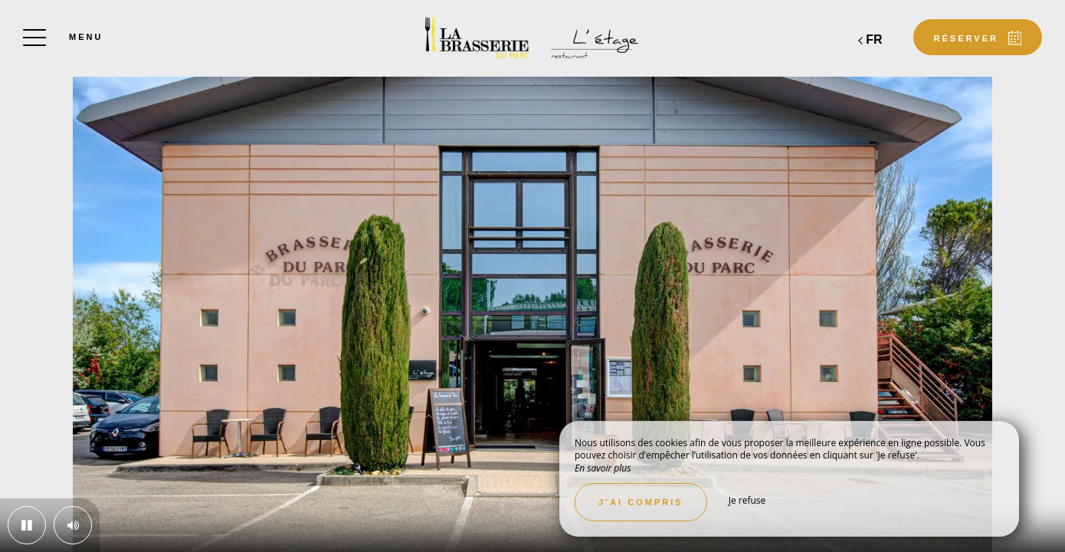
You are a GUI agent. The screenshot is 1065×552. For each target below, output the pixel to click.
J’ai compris (640, 502)
